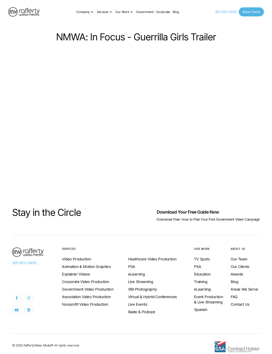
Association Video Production (86, 297)
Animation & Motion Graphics (86, 266)
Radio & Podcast (141, 312)
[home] (24, 12)
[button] (85, 12)
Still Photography (142, 289)
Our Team (239, 259)
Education (202, 274)
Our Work (122, 12)
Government (145, 12)
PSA (131, 266)
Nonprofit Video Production (85, 304)
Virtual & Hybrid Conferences (152, 297)
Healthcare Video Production (152, 259)
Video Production (76, 259)
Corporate (163, 12)
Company (83, 12)
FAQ (234, 297)
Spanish (200, 309)
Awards (237, 274)
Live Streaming (140, 281)
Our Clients (240, 266)
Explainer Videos (76, 274)
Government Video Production (87, 289)
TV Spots (202, 259)
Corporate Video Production (85, 281)
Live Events (137, 304)
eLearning (136, 274)
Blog (176, 12)
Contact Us (240, 304)
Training (200, 281)
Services (102, 12)
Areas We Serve (244, 289)
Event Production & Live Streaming (208, 299)
